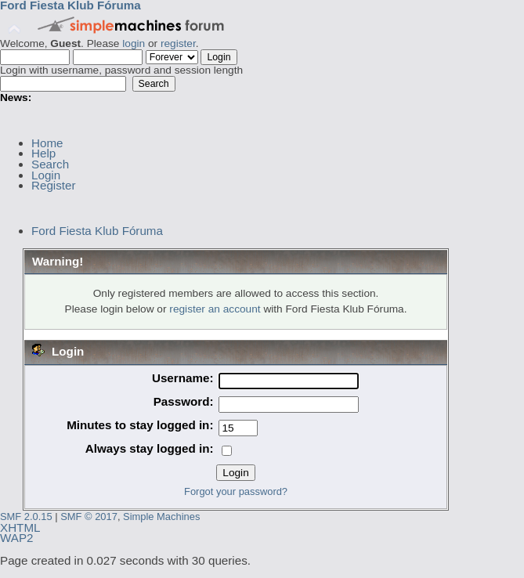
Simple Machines (161, 516)
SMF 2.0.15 (26, 516)
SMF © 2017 (88, 516)
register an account (214, 309)
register (178, 43)
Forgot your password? (235, 491)
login (133, 43)
